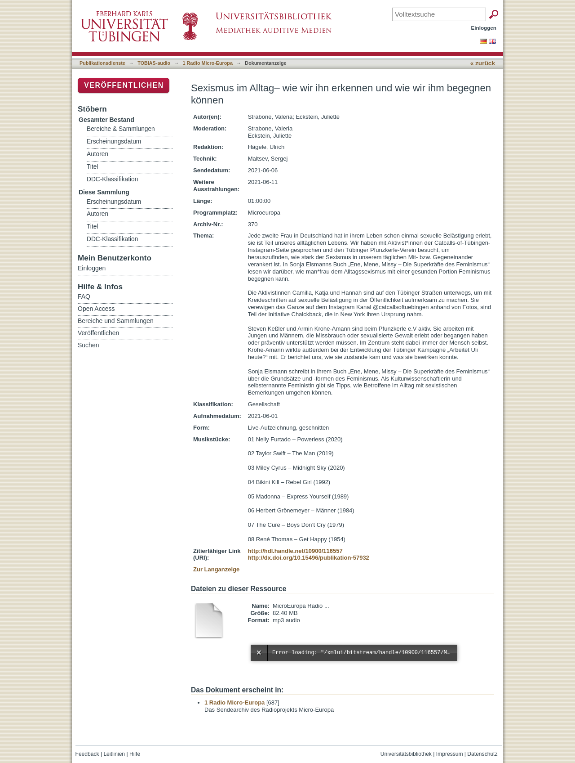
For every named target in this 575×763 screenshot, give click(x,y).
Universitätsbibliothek (406, 754)
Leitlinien (114, 754)
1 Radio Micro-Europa (208, 63)
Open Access (96, 308)
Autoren (97, 154)
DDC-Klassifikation (112, 179)
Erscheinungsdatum (114, 141)
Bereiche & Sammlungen (121, 129)
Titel (92, 166)
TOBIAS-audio (153, 63)
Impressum (449, 754)
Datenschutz (482, 754)
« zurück (482, 63)
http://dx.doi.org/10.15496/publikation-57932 (308, 557)
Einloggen (484, 28)
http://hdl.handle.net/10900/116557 (295, 551)
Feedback (87, 754)
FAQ (84, 296)
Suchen (88, 345)
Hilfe (134, 754)
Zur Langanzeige (216, 569)
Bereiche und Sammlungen (116, 320)
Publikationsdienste (102, 63)
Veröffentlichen (124, 85)
